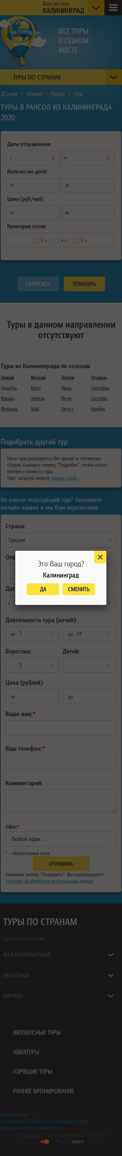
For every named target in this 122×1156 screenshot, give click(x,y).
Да (43, 589)
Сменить (79, 589)
